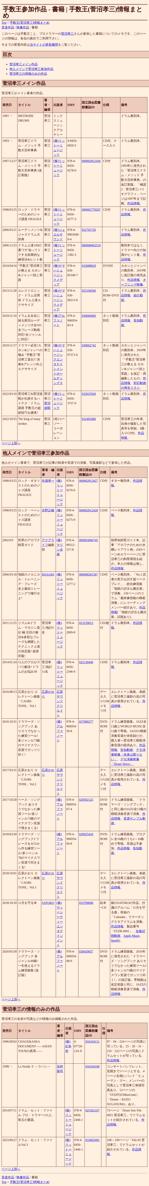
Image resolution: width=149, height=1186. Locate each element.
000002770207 (91, 209)
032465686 (89, 419)
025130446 (86, 662)
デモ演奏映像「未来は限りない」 (128, 754)
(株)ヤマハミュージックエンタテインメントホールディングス (59, 364)
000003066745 (88, 540)
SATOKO (48, 903)
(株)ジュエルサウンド (59, 234)
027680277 (86, 721)
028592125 (86, 799)
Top (4, 22)
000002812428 (88, 510)
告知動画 (126, 749)
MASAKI (48, 574)
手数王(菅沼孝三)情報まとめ (30, 22)
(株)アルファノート (59, 320)
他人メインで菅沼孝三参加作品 (31, 69)
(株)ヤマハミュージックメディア (59, 275)
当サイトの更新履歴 (44, 44)
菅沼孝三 (67, 33)
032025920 (89, 393)
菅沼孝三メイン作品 (23, 64)
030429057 (86, 951)
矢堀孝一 (48, 480)
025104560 (89, 290)
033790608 (86, 903)
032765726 (89, 229)
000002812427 (88, 480)
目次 (7, 54)
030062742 (89, 345)
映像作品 (22, 27)
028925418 (86, 834)
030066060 (89, 315)
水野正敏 (48, 510)
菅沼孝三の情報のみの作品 (28, 73)
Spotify (115, 940)
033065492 (92, 1140)
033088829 (89, 265)
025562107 (92, 1110)
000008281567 (88, 574)
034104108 (92, 1066)
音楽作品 (8, 27)
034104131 (92, 1041)
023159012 (86, 623)
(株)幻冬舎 (68, 1046)
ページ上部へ (11, 443)
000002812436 (91, 161)
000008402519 (91, 245)
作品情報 (133, 203)
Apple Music (132, 935)
